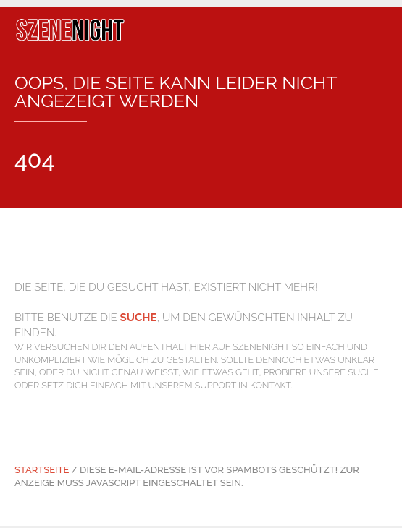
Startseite (41, 469)
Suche (138, 317)
